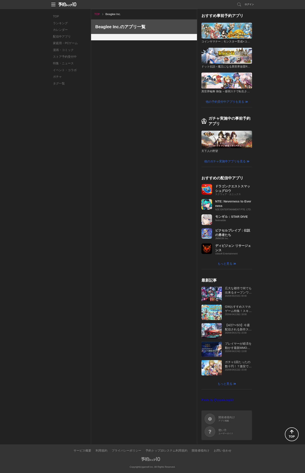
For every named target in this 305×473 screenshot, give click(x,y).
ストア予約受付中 (65, 56)
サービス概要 (82, 450)
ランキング (60, 23)
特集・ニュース (63, 63)
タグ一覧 (59, 83)
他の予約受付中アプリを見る (225, 101)
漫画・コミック (63, 50)
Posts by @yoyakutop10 (217, 399)
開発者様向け (200, 450)
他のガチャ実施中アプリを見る (225, 161)
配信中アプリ (62, 36)
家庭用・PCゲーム (65, 43)
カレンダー (60, 29)
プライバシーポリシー (126, 450)
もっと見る (225, 263)
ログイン (249, 4)
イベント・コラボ (65, 70)
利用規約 (101, 450)
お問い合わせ (223, 450)
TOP (56, 16)
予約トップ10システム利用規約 (166, 450)
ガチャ (57, 76)
